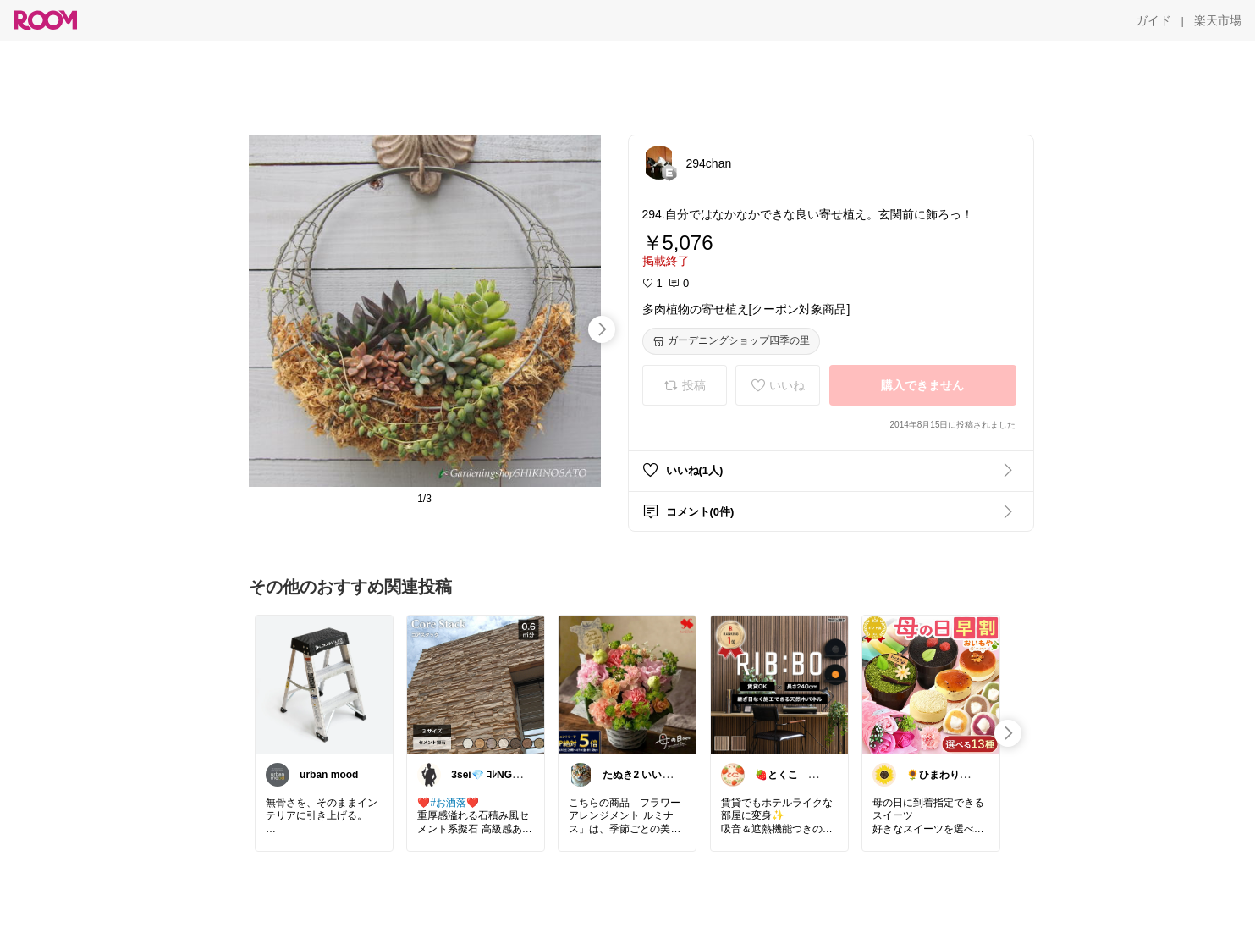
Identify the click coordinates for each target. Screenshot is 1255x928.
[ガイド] (1153, 20)
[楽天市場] (1217, 20)
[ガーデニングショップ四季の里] (731, 341)
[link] (324, 684)
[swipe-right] (601, 329)
